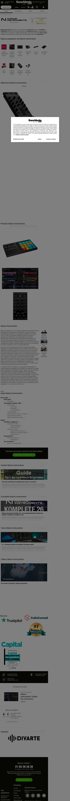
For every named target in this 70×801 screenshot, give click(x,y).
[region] (35, 129)
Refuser (39, 139)
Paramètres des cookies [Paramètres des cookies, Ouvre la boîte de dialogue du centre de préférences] (18, 138)
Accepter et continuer (51, 139)
